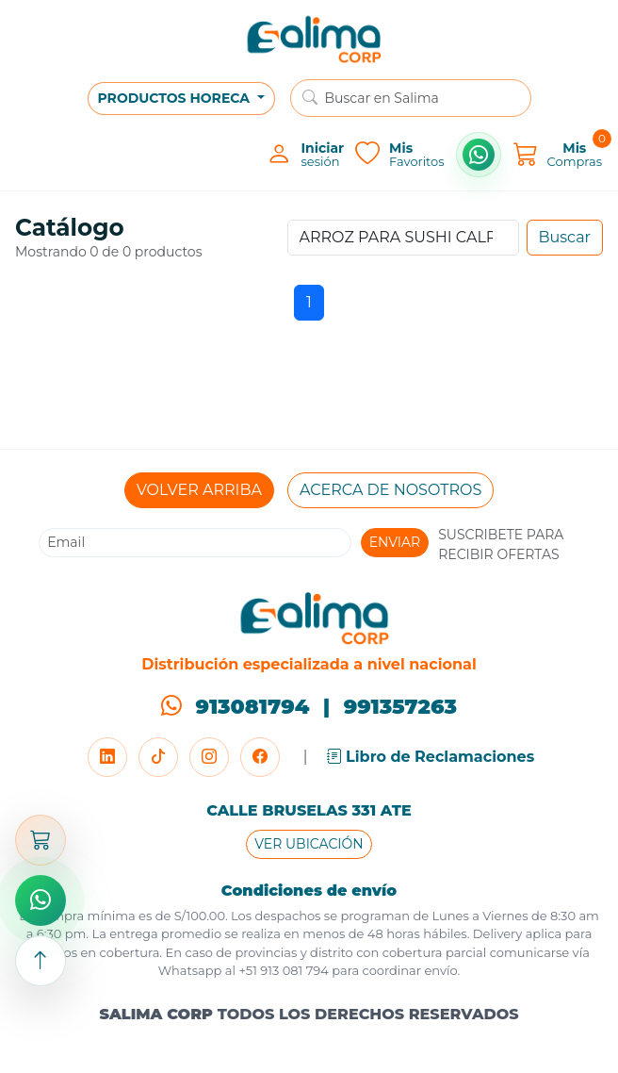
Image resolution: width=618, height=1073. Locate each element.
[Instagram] (209, 757)
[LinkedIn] (107, 757)
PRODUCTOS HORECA (175, 98)
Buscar (565, 237)
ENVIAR (395, 542)
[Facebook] (260, 757)
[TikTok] (158, 757)
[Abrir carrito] (40, 840)
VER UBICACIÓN (308, 843)
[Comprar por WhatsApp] (478, 154)
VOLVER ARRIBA (199, 490)
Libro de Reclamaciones (431, 757)
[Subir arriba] (40, 960)
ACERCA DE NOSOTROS (390, 490)
